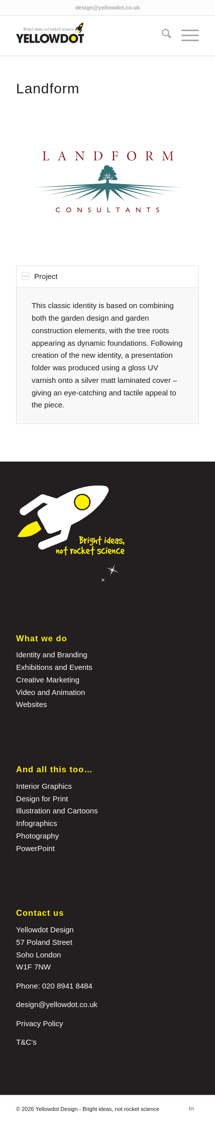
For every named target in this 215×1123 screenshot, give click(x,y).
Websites (31, 704)
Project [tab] (40, 276)
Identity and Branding (51, 654)
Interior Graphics (44, 786)
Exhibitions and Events (54, 667)
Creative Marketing (47, 679)
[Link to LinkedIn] (191, 1107)
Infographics (36, 823)
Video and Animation (50, 692)
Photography (37, 835)
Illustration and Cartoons (57, 810)
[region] (107, 356)
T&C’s (26, 1042)
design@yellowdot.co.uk (107, 8)
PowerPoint (35, 848)
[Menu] (185, 36)
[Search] (161, 36)
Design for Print (42, 798)
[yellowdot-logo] (89, 36)
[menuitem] (161, 36)
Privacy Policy (39, 1023)
